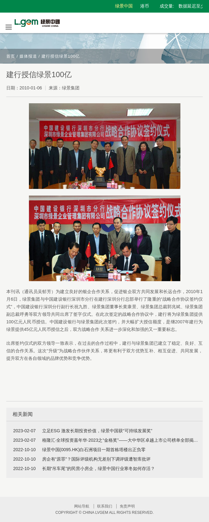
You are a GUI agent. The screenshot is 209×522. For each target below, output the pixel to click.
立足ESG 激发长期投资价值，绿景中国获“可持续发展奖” (97, 430)
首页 (10, 56)
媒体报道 (28, 56)
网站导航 (81, 506)
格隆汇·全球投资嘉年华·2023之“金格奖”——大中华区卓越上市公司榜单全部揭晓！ (122, 440)
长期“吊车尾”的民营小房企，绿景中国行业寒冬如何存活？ (98, 468)
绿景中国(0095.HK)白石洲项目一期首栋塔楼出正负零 (94, 449)
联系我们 (104, 506)
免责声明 (127, 506)
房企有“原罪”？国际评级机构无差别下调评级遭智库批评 (96, 459)
